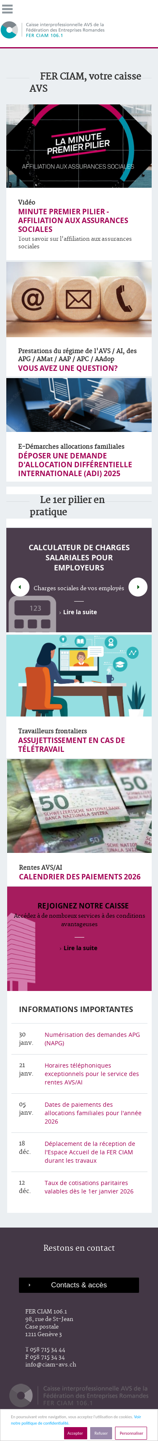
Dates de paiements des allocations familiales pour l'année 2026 (93, 1112)
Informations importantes (76, 1009)
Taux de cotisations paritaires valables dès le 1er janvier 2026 (89, 1187)
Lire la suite (80, 612)
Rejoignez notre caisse (83, 906)
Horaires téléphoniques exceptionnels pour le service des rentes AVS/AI (92, 1073)
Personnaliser (131, 1433)
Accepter (75, 1433)
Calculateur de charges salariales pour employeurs (79, 557)
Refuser (101, 1433)
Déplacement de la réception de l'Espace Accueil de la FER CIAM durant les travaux (90, 1152)
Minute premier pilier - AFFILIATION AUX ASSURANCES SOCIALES (73, 220)
